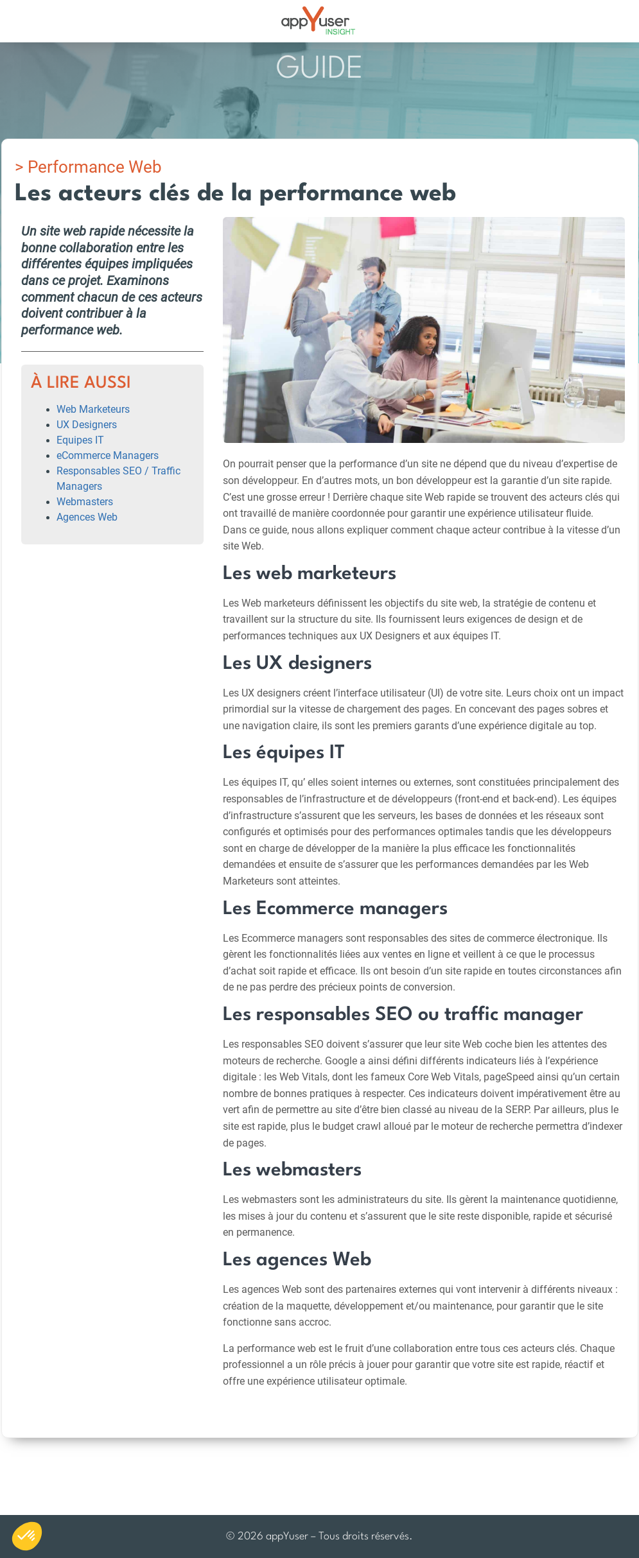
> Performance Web (88, 167)
